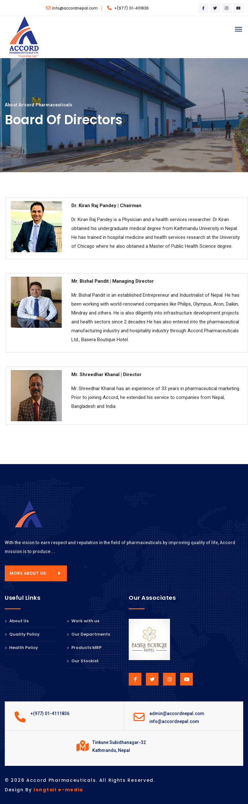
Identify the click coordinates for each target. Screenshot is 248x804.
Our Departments (88, 634)
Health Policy (21, 648)
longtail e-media (58, 790)
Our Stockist (83, 661)
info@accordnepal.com (72, 8)
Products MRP (84, 648)
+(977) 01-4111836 (128, 8)
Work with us (83, 621)
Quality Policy (22, 634)
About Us (17, 621)
